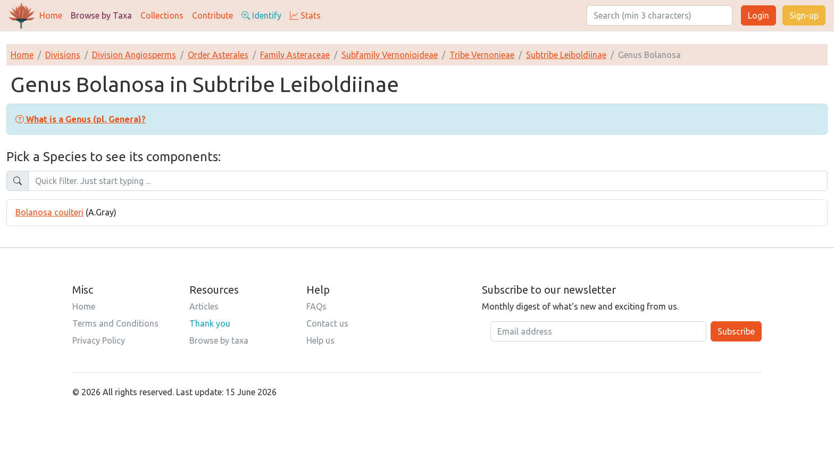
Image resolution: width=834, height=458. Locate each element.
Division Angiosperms (134, 55)
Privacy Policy (98, 340)
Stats (305, 15)
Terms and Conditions (115, 323)
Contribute (212, 15)
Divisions (62, 55)
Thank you (209, 323)
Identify (261, 15)
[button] (80, 119)
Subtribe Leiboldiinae (566, 55)
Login (758, 15)
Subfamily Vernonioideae (389, 55)
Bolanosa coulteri (49, 212)
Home (50, 15)
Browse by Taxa (101, 15)
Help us (320, 340)
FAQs (316, 306)
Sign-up (804, 15)
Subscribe (736, 331)
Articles (204, 306)
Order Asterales (218, 55)
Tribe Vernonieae (481, 55)
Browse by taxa (218, 340)
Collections (162, 15)
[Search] (659, 15)
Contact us (327, 323)
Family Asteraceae (295, 55)
